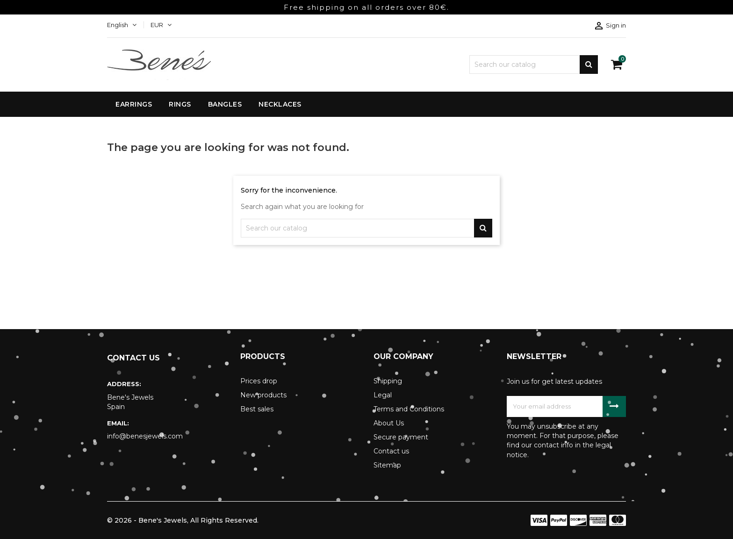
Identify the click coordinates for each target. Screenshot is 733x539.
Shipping (388, 381)
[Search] (533, 64)
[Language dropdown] (122, 24)
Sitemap (387, 465)
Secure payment (401, 437)
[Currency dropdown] (161, 24)
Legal (383, 395)
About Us (389, 423)
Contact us (391, 451)
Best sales (256, 409)
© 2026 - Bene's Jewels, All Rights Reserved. (183, 520)
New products (263, 395)
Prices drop (258, 381)
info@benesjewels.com (145, 436)
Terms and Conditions (409, 409)
